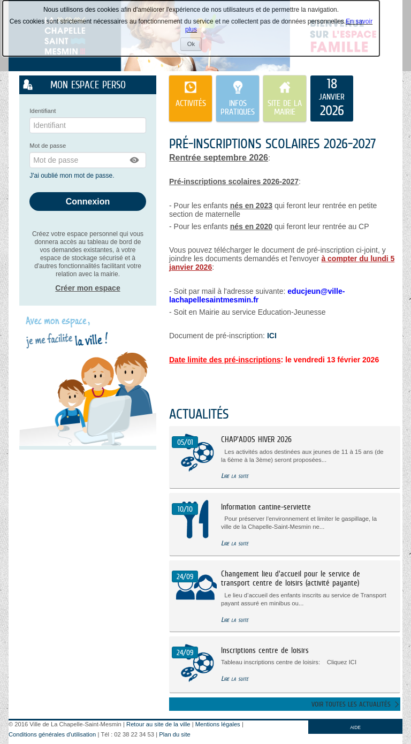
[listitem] (331, 98)
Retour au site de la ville (158, 724)
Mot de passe (47, 145)
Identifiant (42, 111)
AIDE (355, 727)
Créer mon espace (87, 288)
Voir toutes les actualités (351, 704)
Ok (194, 45)
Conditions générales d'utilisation (52, 734)
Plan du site (174, 734)
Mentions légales (217, 724)
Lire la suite (234, 476)
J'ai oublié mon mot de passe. (72, 175)
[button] (135, 160)
